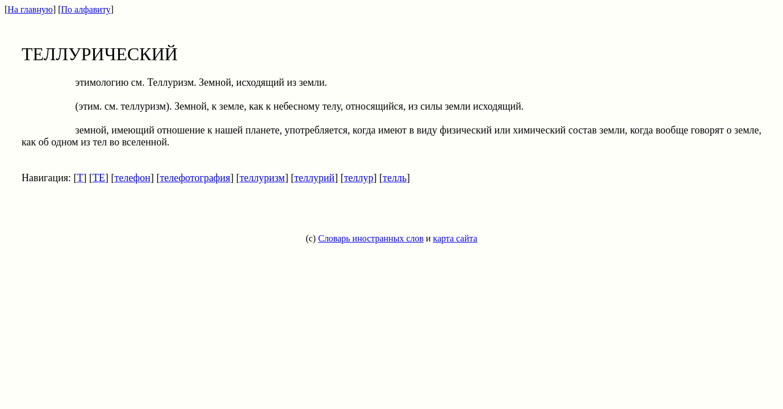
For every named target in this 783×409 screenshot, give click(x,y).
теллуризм (262, 177)
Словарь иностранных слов (371, 238)
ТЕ (99, 177)
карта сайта (455, 238)
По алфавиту (86, 9)
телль (395, 177)
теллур (359, 177)
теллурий (314, 177)
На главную (30, 9)
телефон (132, 177)
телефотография (195, 177)
